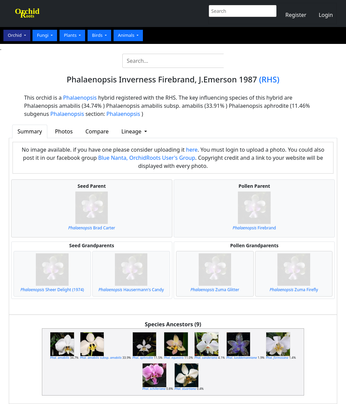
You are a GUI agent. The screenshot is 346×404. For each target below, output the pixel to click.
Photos (64, 131)
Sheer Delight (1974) (52, 290)
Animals (126, 35)
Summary (30, 131)
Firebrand (254, 228)
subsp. (101, 357)
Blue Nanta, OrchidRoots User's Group (146, 157)
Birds (98, 35)
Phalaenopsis (80, 97)
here (192, 149)
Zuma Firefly (294, 290)
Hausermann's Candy (131, 290)
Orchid (15, 35)
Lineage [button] (132, 131)
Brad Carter (91, 228)
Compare (97, 131)
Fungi (43, 35)
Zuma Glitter (215, 290)
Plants (71, 35)
